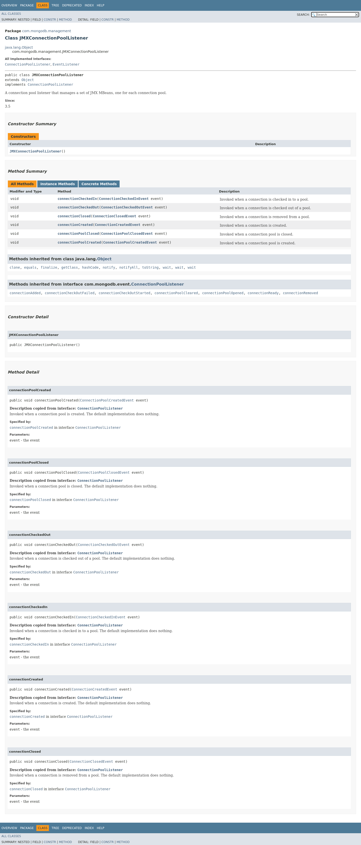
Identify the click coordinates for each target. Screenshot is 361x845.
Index (89, 5)
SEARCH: (303, 14)
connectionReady (263, 293)
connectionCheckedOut (78, 207)
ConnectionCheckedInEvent (124, 199)
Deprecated (72, 5)
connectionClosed (74, 216)
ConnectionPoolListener (27, 64)
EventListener (66, 64)
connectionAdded (25, 293)
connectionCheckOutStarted (124, 293)
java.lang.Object (19, 47)
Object (27, 80)
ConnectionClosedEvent (114, 216)
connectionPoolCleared (176, 293)
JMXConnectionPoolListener (35, 151)
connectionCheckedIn (77, 199)
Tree (55, 5)
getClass (69, 267)
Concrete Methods (99, 184)
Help (100, 5)
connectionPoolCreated (79, 242)
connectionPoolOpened (223, 293)
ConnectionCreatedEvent (117, 225)
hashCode (90, 267)
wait (167, 267)
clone (15, 267)
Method (65, 19)
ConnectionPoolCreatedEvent (130, 242)
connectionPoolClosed (78, 233)
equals (30, 267)
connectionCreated (75, 225)
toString (150, 267)
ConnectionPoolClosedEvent (127, 233)
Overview (9, 5)
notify (109, 267)
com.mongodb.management (46, 31)
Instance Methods (57, 184)
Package (27, 5)
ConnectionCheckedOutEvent (127, 207)
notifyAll (128, 267)
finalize (49, 267)
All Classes (11, 13)
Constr (50, 19)
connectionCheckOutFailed (69, 293)
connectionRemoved (300, 293)
